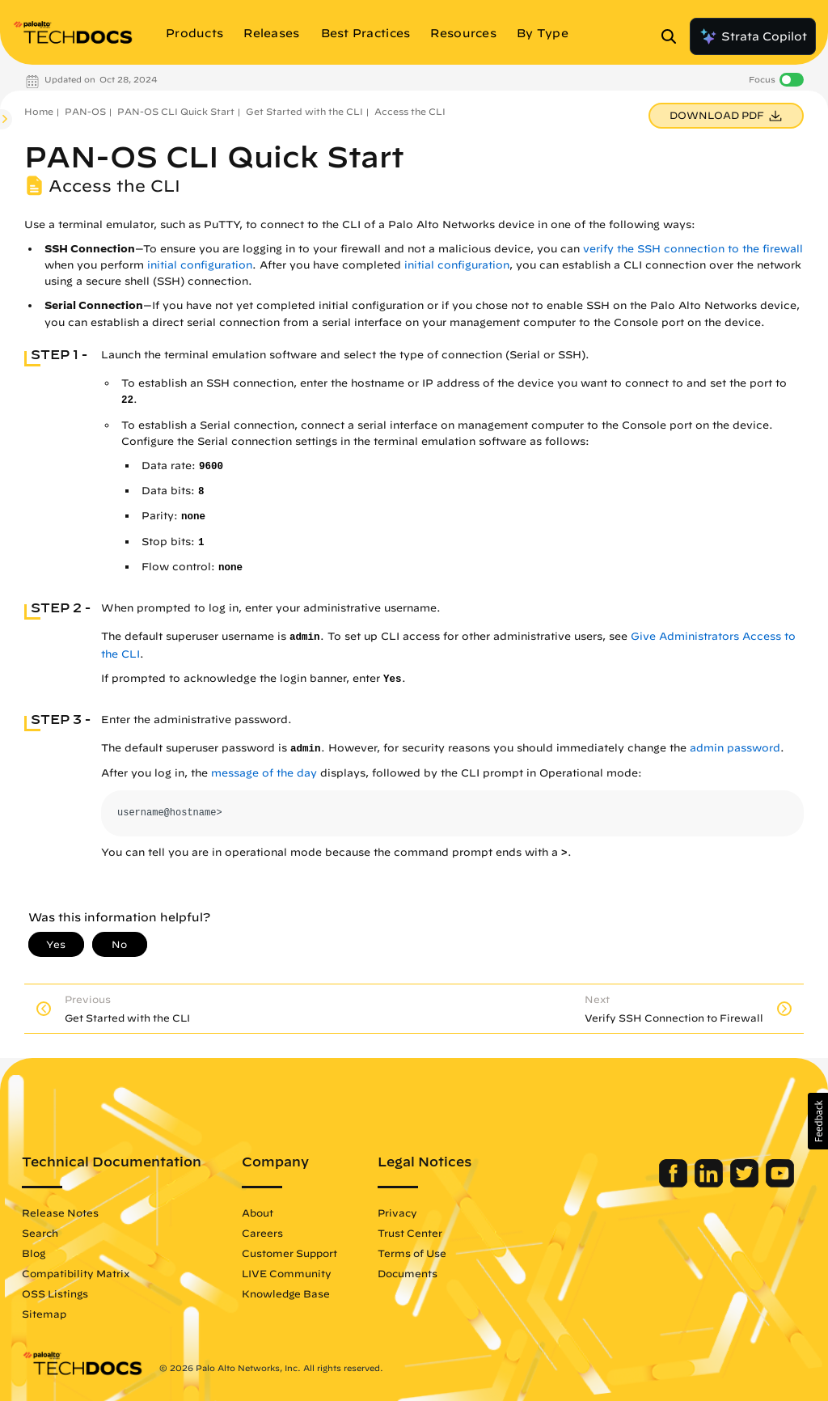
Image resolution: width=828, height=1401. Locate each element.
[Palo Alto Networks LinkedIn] (710, 1183)
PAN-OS (85, 111)
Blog (33, 1253)
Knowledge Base (286, 1293)
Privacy (397, 1212)
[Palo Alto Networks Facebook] (675, 1183)
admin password (735, 748)
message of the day (264, 773)
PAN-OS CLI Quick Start (175, 111)
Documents (407, 1273)
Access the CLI (410, 111)
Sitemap (44, 1313)
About (257, 1212)
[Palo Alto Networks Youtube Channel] (780, 1183)
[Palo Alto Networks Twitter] (746, 1183)
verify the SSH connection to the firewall (693, 249)
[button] (818, 1121)
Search (40, 1232)
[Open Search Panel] (673, 36)
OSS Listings (55, 1293)
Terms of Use (412, 1253)
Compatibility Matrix (75, 1273)
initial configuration (199, 265)
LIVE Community (287, 1273)
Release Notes (60, 1212)
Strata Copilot (753, 36)
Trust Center (410, 1232)
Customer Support (289, 1253)
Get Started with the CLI (304, 111)
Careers (262, 1232)
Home (38, 111)
